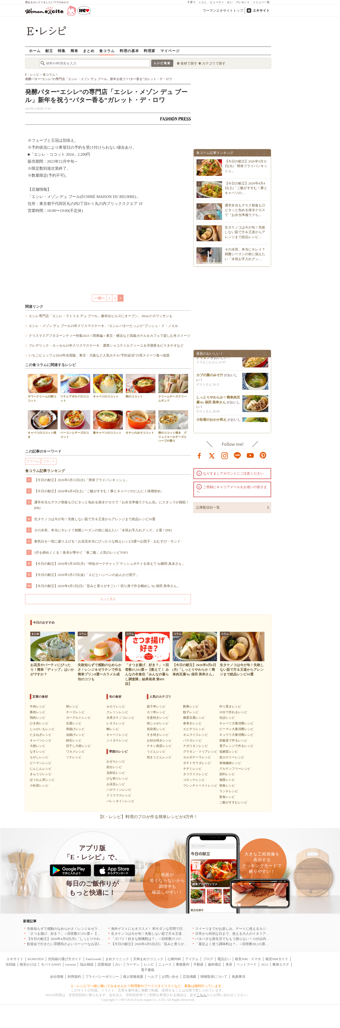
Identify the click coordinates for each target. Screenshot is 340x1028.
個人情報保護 (133, 977)
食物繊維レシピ (230, 763)
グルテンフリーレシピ (234, 768)
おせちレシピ (115, 761)
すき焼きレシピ (158, 735)
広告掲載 (189, 977)
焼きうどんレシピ (159, 757)
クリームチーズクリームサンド (173, 388)
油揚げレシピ (75, 735)
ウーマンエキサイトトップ (223, 10)
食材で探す (188, 63)
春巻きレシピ (192, 723)
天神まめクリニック (148, 959)
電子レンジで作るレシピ (236, 746)
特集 (62, 50)
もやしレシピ (39, 757)
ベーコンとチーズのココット (75, 424)
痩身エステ (280, 964)
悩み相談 (86, 964)
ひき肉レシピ (39, 723)
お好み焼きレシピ (159, 740)
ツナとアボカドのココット (75, 388)
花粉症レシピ (115, 773)
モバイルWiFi (51, 964)
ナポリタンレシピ (195, 746)
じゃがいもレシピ (42, 729)
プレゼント (243, 2)
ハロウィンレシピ (118, 789)
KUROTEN (36, 959)
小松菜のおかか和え (211, 421)
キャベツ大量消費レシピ (236, 723)
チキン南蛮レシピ (159, 746)
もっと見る (108, 599)
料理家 (149, 50)
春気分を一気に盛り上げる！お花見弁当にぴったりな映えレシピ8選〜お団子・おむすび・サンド (107, 541)
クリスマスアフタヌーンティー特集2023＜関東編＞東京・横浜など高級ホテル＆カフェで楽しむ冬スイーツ (109, 336)
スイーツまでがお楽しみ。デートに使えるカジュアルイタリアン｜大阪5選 (251, 929)
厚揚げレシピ (75, 729)
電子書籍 (147, 970)
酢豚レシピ (191, 706)
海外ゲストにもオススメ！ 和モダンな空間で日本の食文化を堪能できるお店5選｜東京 (176, 929)
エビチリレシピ (194, 729)
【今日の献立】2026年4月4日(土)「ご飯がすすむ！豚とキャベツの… (246, 188)
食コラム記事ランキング (45, 471)
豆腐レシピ (74, 723)
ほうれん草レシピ (42, 780)
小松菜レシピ (39, 785)
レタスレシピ (115, 723)
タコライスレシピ (195, 774)
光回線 (10, 964)
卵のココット (141, 386)
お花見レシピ (115, 784)
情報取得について (213, 977)
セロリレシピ (115, 706)
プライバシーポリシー (102, 977)
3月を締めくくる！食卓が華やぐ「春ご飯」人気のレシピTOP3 (81, 552)
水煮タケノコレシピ (120, 717)
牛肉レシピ (37, 706)
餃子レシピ (191, 712)
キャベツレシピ (41, 740)
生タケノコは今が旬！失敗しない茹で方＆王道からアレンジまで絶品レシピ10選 (94, 519)
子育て (191, 2)
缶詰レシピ (227, 717)
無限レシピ (227, 780)
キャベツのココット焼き (43, 424)
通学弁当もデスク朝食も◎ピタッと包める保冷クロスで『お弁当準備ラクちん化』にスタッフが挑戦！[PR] (111, 505)
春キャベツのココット (108, 422)
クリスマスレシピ (118, 795)
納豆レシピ (74, 740)
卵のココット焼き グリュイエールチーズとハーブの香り (173, 426)
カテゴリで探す (214, 63)
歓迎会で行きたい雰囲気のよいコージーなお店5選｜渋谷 (70, 944)
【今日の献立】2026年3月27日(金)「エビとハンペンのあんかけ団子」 (86, 575)
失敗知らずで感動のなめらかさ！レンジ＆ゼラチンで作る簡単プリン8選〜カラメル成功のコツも (100, 929)
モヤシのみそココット (141, 422)
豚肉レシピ (37, 712)
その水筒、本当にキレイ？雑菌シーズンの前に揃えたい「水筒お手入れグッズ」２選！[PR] (103, 530)
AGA (264, 964)
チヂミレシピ (192, 768)
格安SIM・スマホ (248, 959)
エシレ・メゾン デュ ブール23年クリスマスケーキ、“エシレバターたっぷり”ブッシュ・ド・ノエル (103, 326)
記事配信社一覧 (208, 507)
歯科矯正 (214, 964)
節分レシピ (114, 767)
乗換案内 (182, 964)
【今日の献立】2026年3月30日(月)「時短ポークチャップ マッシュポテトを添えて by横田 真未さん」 (109, 564)
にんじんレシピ (41, 768)
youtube (250, 455)
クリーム (33, 461)
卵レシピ (72, 706)
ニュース (165, 964)
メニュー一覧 (261, 2)
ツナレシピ (74, 757)
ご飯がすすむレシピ (233, 802)
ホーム (35, 50)
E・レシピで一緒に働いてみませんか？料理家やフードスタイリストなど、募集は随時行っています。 (148, 986)
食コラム (107, 50)
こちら (202, 995)
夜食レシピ (227, 797)
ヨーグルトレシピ (78, 717)
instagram (225, 455)
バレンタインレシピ (120, 801)
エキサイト (261, 10)
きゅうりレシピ (41, 774)
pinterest (263, 455)
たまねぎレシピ (41, 735)
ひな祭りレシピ (117, 778)
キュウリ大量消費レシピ (236, 735)
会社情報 (56, 977)
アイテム (192, 959)
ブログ (208, 959)
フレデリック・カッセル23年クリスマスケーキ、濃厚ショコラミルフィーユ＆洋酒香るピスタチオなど (106, 345)
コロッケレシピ (194, 780)
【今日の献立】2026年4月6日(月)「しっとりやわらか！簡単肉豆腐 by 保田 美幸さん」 (91, 939)
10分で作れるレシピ (233, 712)
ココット (49, 461)
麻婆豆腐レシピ (194, 717)
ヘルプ (153, 977)
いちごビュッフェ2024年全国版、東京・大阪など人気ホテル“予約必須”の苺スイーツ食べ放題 (99, 355)
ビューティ (217, 2)
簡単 (74, 50)
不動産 (198, 964)
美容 (229, 964)
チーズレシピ (75, 712)
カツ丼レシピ (156, 712)
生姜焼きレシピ (158, 717)
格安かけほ (28, 964)
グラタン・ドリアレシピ (200, 751)
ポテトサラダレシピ (197, 763)
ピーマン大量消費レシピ (236, 729)
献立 (49, 50)
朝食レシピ (227, 785)
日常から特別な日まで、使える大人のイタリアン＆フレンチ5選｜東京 (248, 934)
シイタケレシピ (117, 740)
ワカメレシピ (75, 751)
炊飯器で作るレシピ (233, 740)
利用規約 (74, 977)
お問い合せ (170, 977)
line (237, 455)
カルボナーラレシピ (197, 757)
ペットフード (246, 964)
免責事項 (238, 977)
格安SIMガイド (276, 959)
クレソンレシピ (117, 712)
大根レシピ (37, 746)
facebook (199, 455)
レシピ (149, 964)
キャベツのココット (108, 386)
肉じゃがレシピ (158, 723)
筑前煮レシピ (156, 729)
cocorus (70, 964)
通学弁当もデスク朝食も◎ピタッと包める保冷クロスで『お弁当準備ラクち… (245, 210)
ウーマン (133, 964)
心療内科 (174, 959)
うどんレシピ (156, 751)
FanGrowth (93, 959)
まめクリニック (117, 959)
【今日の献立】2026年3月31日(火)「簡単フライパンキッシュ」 (81, 480)
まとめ (89, 50)
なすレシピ (37, 751)
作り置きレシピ (230, 706)
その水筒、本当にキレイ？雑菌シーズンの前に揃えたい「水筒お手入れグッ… (245, 254)
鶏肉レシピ (37, 717)
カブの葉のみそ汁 (209, 377)
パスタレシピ (192, 740)
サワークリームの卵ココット (43, 388)
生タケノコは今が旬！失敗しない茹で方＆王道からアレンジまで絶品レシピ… (245, 232)
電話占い (224, 959)
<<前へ (99, 298)
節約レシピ (227, 774)
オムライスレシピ (195, 735)
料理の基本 (129, 50)
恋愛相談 (104, 964)
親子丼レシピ (156, 706)
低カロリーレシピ (231, 757)
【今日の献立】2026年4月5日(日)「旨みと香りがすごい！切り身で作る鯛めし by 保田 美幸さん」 (107, 586)
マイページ (170, 50)
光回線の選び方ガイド (65, 959)
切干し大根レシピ (78, 746)
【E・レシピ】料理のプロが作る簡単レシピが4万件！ (148, 817)
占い (230, 2)
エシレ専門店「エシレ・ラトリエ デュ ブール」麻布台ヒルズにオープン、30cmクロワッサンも (100, 316)
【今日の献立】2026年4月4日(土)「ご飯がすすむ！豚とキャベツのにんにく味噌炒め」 (99, 491)
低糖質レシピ (228, 751)
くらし (203, 2)
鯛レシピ (112, 729)
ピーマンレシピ (41, 763)
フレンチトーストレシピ (200, 785)
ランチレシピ (228, 791)
